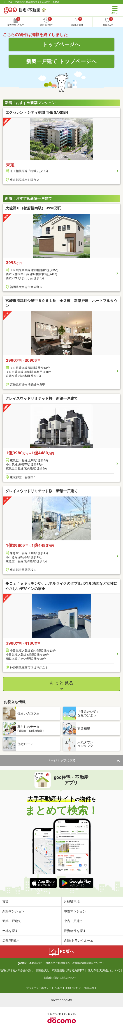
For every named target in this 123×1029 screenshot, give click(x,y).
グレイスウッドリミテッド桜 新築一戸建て (41, 398)
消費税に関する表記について (60, 977)
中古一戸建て (73, 921)
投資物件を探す (75, 931)
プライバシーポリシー (38, 988)
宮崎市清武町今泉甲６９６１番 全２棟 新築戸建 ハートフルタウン (61, 303)
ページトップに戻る (61, 760)
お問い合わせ (73, 988)
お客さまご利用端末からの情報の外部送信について (73, 963)
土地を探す (10, 931)
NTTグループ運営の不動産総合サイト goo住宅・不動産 (31, 2)
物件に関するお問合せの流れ (16, 970)
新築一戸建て (11, 921)
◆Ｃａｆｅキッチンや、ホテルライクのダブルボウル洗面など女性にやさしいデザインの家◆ (61, 586)
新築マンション (13, 911)
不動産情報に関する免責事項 (68, 970)
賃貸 (5, 901)
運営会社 (89, 988)
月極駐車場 (72, 901)
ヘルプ (58, 988)
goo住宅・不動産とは (30, 963)
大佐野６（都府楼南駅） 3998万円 (33, 208)
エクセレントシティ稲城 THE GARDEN (36, 112)
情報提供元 (42, 970)
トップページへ (61, 44)
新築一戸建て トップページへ (61, 61)
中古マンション (75, 911)
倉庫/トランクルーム (79, 940)
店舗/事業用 (10, 940)
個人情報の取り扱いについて (104, 970)
